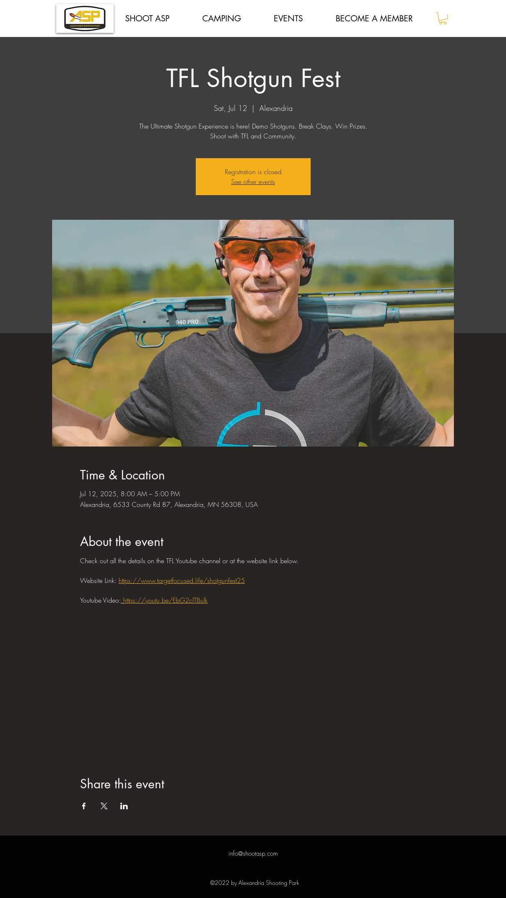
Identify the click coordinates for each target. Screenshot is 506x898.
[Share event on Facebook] (84, 806)
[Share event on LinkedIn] (124, 806)
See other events (253, 181)
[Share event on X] (104, 806)
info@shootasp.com (253, 854)
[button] (443, 18)
